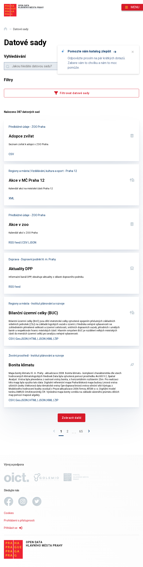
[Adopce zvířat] (71, 140)
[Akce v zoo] (71, 229)
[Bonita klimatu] (71, 378)
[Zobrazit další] (71, 417)
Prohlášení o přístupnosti (19, 520)
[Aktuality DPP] (71, 273)
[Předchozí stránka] (55, 432)
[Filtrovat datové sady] (71, 93)
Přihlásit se (13, 527)
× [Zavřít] (132, 51)
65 (81, 431)
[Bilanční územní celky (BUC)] (71, 321)
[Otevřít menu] (132, 7)
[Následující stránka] (88, 432)
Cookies (9, 513)
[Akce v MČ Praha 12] (71, 184)
